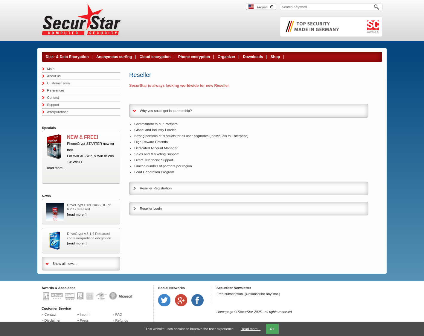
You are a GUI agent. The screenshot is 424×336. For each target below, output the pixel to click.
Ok (272, 329)
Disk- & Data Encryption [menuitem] (67, 57)
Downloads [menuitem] (253, 57)
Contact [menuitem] (53, 97)
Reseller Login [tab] (151, 208)
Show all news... (65, 263)
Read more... (55, 168)
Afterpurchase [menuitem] (57, 112)
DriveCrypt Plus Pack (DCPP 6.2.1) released (89, 207)
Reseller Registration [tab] (156, 188)
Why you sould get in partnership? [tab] (166, 110)
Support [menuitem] (53, 105)
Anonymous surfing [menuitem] (114, 57)
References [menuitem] (56, 90)
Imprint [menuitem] (85, 314)
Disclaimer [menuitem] (53, 320)
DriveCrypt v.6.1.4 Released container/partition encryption (89, 236)
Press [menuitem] (84, 320)
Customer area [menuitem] (58, 83)
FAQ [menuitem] (118, 314)
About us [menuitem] (53, 76)
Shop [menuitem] (275, 57)
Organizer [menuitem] (226, 57)
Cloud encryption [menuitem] (155, 57)
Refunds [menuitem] (121, 320)
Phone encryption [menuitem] (194, 57)
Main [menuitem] (50, 69)
